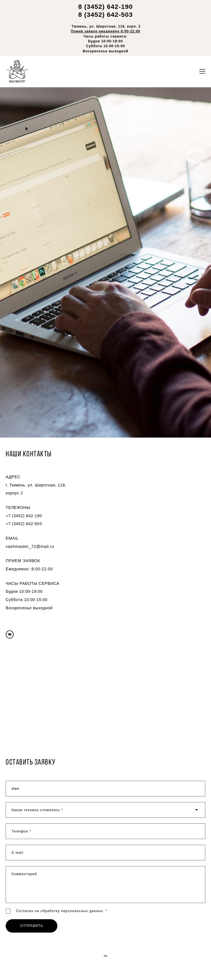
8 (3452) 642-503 (105, 14)
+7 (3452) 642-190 (24, 515)
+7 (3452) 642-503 (24, 523)
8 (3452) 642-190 (105, 6)
